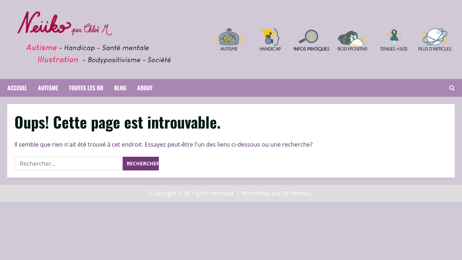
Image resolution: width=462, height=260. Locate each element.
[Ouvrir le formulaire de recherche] (452, 88)
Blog (120, 87)
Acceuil (17, 87)
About (145, 87)
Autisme (48, 87)
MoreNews (255, 193)
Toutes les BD (86, 87)
